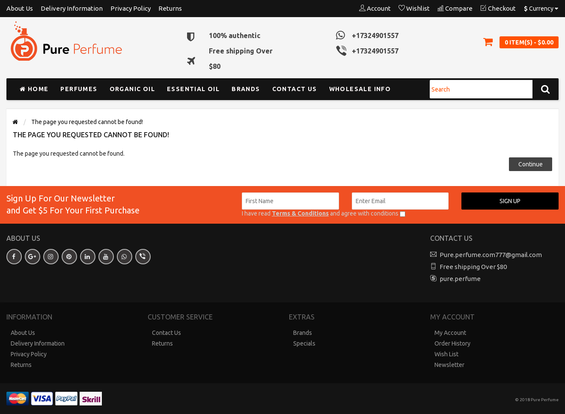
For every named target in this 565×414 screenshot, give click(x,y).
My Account (450, 332)
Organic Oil (132, 89)
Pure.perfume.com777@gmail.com (491, 254)
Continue (530, 164)
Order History (452, 343)
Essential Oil (193, 89)
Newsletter (449, 364)
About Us (19, 8)
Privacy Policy (130, 8)
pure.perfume (460, 278)
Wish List (446, 354)
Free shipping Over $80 (473, 266)
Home (34, 89)
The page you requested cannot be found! (87, 121)
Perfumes (78, 89)
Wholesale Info (360, 89)
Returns (170, 8)
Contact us (294, 89)
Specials (304, 343)
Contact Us (166, 332)
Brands (246, 89)
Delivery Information (72, 8)
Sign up (510, 201)
